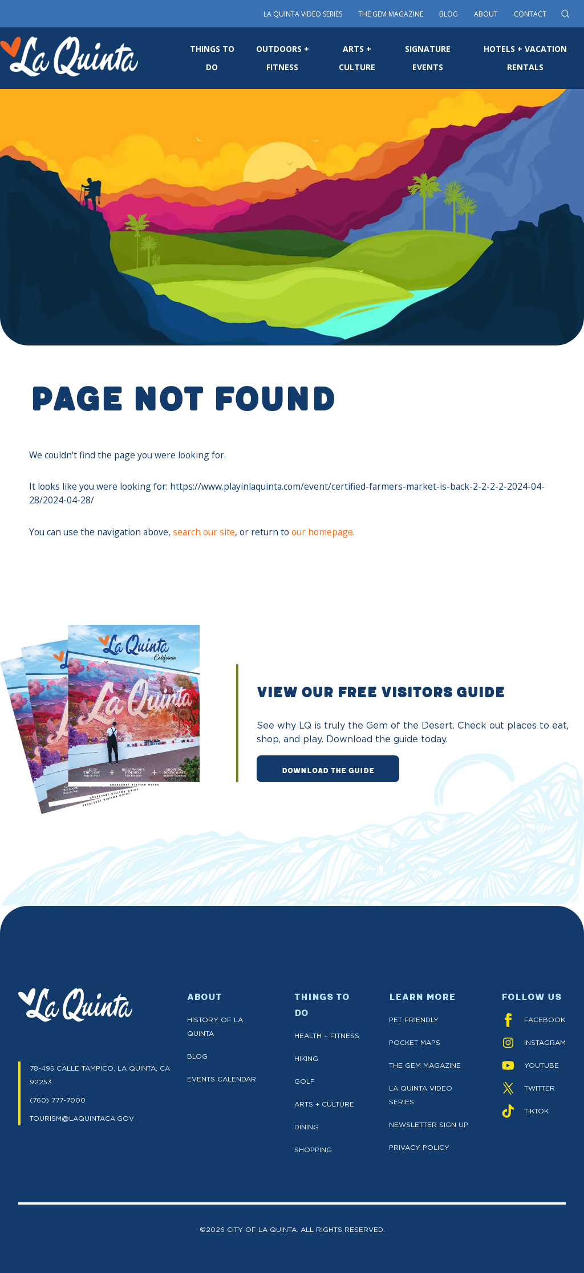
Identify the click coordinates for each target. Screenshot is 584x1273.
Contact (530, 14)
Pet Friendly (414, 1019)
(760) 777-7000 (58, 1100)
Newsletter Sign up (428, 1124)
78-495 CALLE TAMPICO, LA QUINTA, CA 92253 (100, 1075)
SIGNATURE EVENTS (428, 57)
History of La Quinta (215, 1026)
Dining (306, 1126)
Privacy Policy (419, 1147)
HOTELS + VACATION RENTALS (525, 57)
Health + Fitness (326, 1035)
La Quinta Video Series (302, 14)
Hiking (306, 1058)
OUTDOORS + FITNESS (282, 57)
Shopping (313, 1149)
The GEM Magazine (425, 1065)
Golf (304, 1081)
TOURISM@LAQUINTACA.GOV (82, 1118)
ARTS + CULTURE (357, 57)
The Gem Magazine (390, 14)
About (486, 14)
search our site (204, 532)
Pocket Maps (414, 1042)
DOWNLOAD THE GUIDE (328, 769)
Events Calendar (221, 1079)
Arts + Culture (324, 1104)
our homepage (322, 532)
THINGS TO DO (212, 57)
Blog (448, 14)
